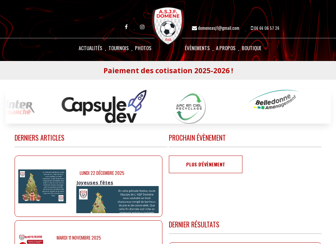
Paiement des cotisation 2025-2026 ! (168, 70)
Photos (143, 48)
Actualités (90, 48)
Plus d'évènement (205, 164)
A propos (226, 48)
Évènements (197, 48)
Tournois (118, 48)
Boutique (251, 48)
